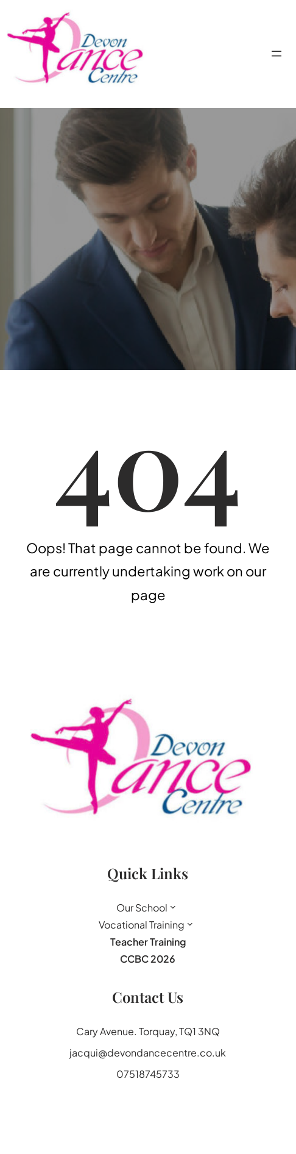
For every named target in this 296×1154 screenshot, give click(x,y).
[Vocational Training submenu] (190, 924)
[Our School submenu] (173, 907)
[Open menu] (276, 53)
